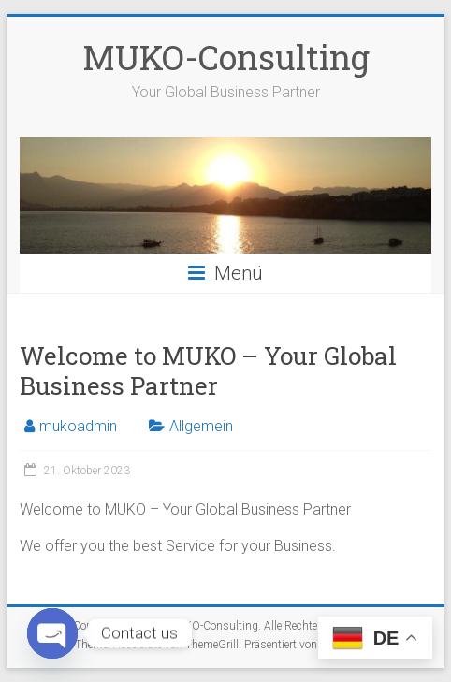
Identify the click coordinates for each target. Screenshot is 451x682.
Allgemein (201, 426)
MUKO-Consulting (226, 57)
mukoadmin (78, 426)
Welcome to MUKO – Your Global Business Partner (208, 370)
